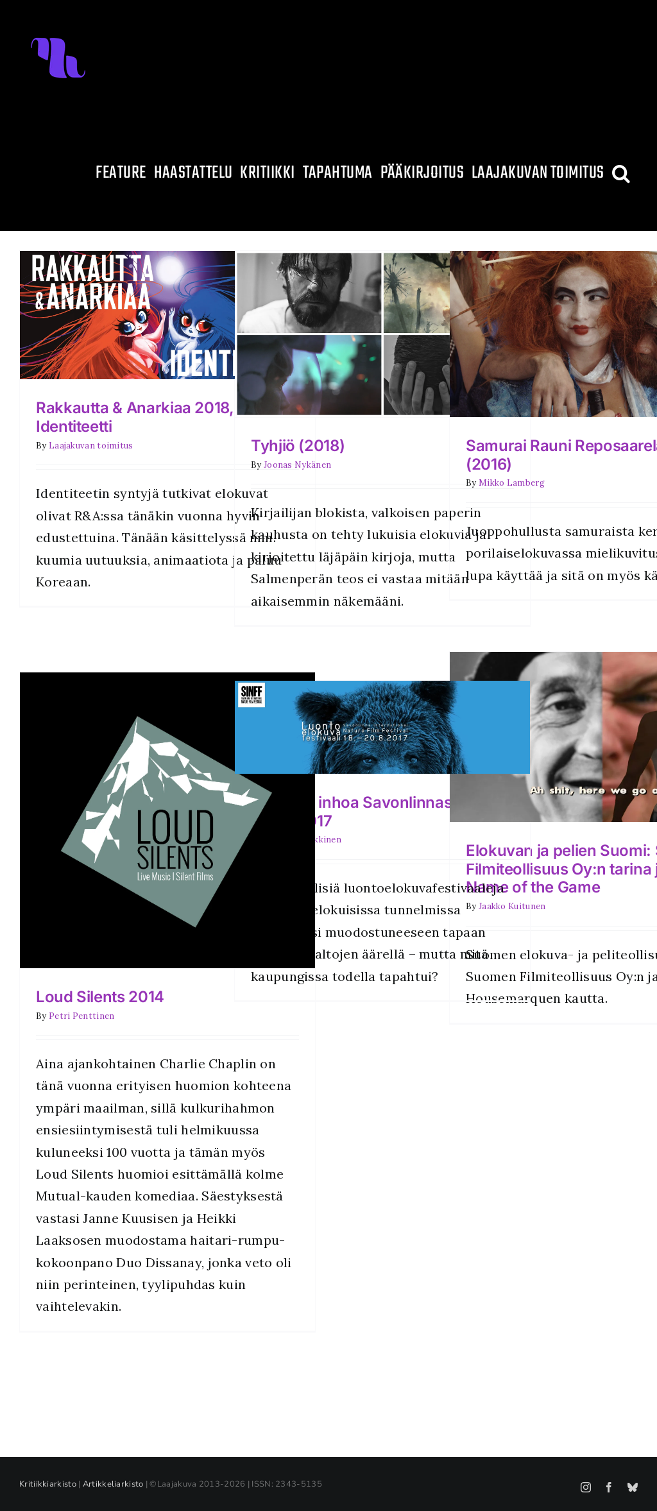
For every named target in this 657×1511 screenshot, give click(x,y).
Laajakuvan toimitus (91, 445)
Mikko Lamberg (512, 482)
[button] (621, 173)
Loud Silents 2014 (100, 996)
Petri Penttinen (82, 1016)
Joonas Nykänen (297, 464)
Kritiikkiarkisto (47, 1484)
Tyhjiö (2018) (298, 445)
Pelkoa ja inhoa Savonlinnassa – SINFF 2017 (365, 811)
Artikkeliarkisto (113, 1484)
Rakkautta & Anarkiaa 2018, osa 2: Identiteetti (159, 417)
